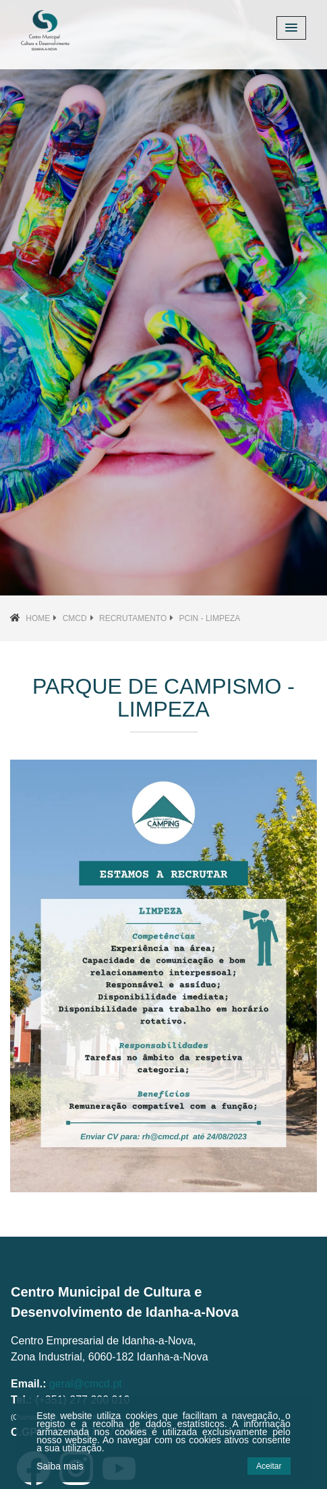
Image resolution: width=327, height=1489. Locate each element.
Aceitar (268, 1466)
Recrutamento (133, 618)
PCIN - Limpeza (210, 618)
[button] (24, 297)
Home (38, 618)
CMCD (75, 618)
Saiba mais (59, 1466)
